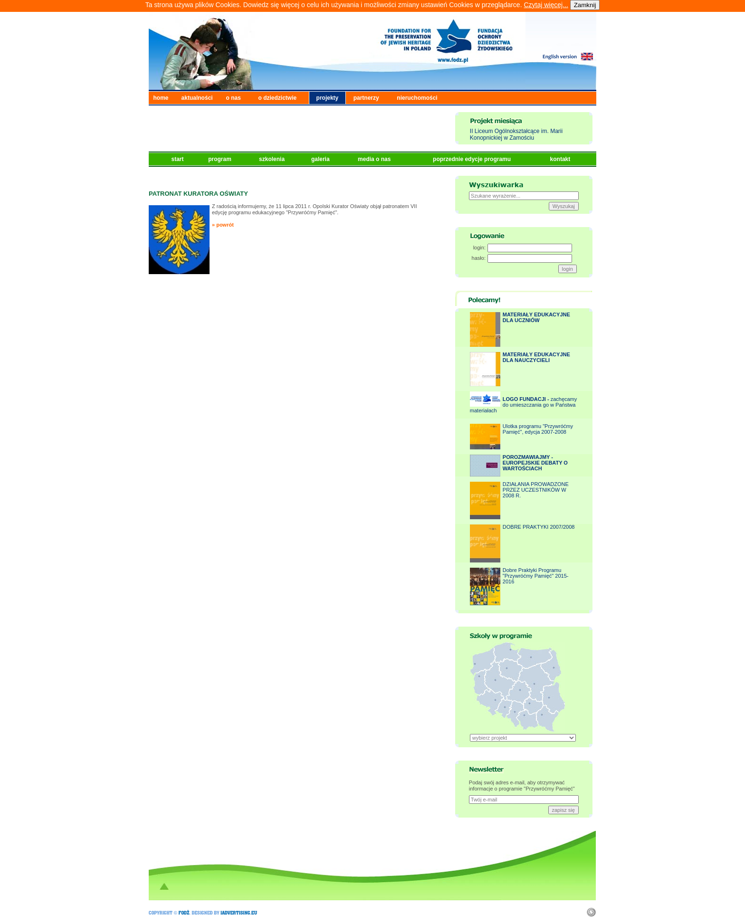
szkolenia (272, 159)
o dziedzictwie (277, 98)
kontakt (561, 159)
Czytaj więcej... (546, 5)
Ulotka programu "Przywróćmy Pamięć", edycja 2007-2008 (538, 429)
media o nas (375, 159)
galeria (321, 159)
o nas (233, 98)
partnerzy (366, 98)
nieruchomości (417, 98)
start (178, 159)
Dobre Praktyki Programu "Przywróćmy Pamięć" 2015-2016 (536, 575)
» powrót (223, 225)
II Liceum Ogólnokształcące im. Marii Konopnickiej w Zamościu (516, 134)
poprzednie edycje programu (472, 159)
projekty (327, 98)
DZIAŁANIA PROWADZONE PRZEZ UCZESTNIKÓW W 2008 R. (536, 489)
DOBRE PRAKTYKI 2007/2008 (539, 527)
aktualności (197, 98)
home (161, 98)
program (220, 159)
